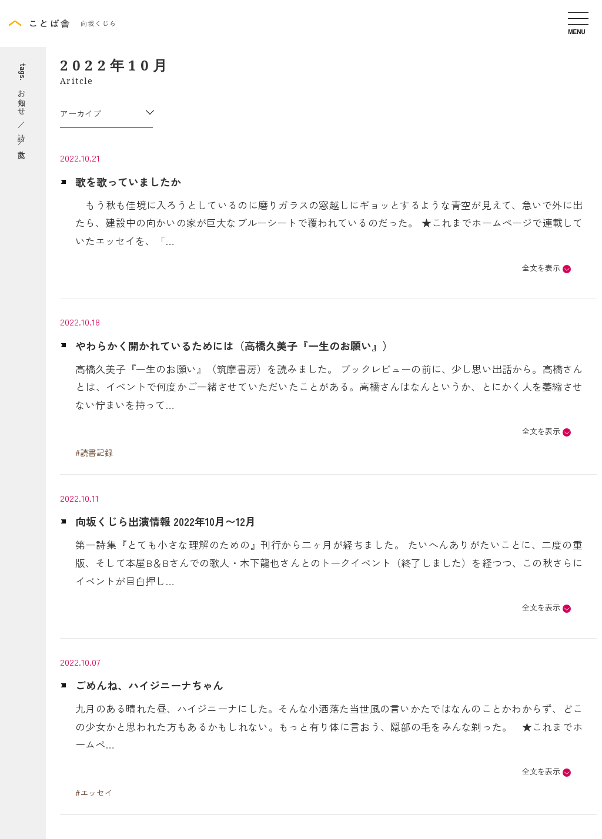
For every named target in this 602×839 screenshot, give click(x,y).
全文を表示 (541, 267)
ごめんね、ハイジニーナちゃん (149, 685)
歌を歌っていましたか (128, 181)
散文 (23, 153)
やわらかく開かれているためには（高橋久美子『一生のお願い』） (234, 345)
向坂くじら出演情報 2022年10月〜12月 (165, 521)
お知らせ (23, 98)
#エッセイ (94, 792)
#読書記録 (94, 452)
